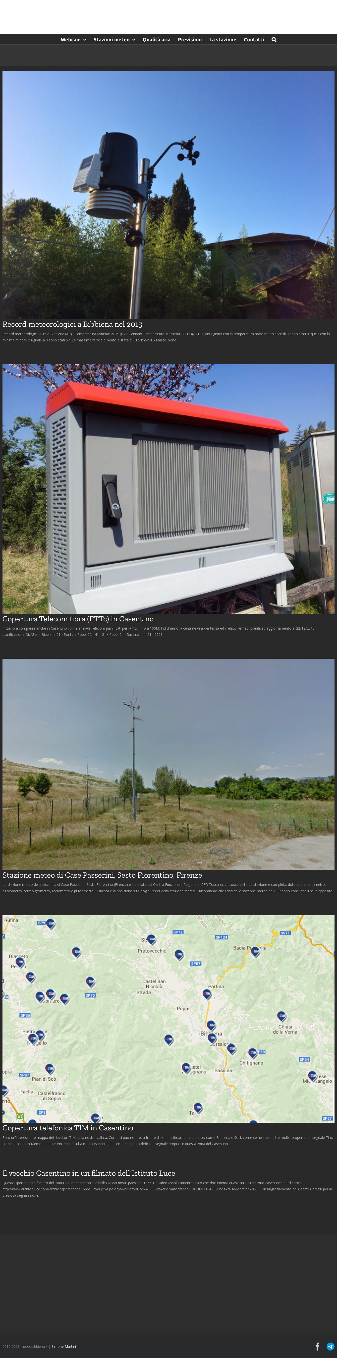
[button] (274, 39)
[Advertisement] (168, 1284)
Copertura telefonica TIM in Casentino (67, 1127)
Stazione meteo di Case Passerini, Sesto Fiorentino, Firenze (102, 875)
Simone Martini (64, 1346)
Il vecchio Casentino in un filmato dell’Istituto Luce (88, 1173)
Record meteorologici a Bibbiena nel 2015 (72, 324)
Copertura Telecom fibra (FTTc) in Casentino (78, 618)
